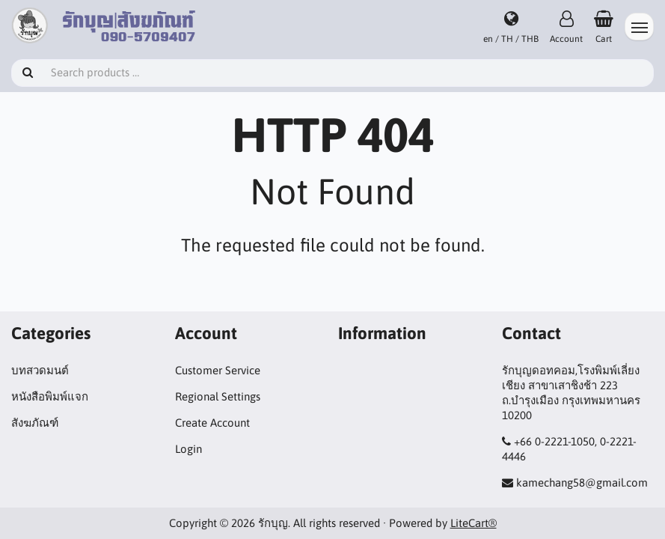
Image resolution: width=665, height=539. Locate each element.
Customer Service (217, 370)
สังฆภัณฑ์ (34, 422)
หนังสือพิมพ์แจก (49, 396)
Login (188, 448)
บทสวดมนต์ (40, 370)
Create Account (212, 422)
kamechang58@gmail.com (582, 482)
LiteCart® (473, 523)
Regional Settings (217, 396)
